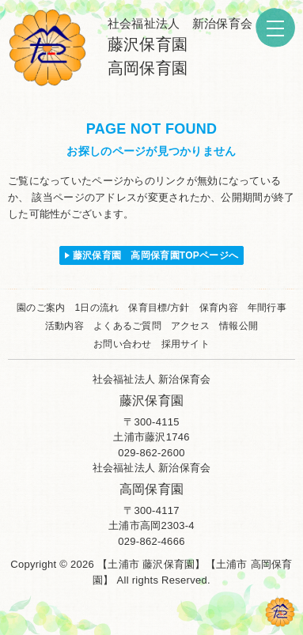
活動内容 (64, 325)
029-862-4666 (151, 541)
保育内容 (218, 307)
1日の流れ (96, 307)
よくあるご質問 (127, 325)
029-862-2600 (151, 453)
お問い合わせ (122, 344)
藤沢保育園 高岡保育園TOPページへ (156, 255)
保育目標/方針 (158, 307)
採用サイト (185, 344)
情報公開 (238, 325)
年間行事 (267, 307)
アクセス (190, 325)
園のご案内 (41, 307)
